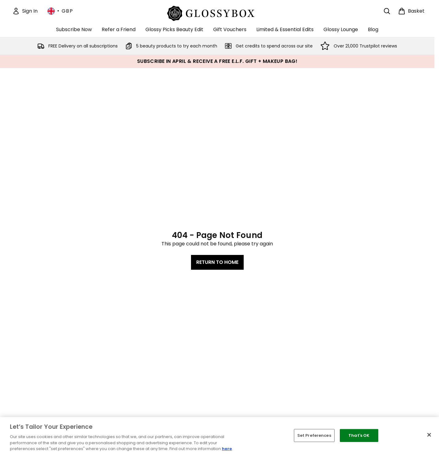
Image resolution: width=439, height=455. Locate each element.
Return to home (217, 262)
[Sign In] (25, 11)
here (227, 449)
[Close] (429, 435)
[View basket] (411, 11)
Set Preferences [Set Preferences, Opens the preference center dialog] (314, 435)
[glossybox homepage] (217, 12)
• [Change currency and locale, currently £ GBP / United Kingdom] (60, 11)
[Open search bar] (387, 11)
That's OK (358, 435)
